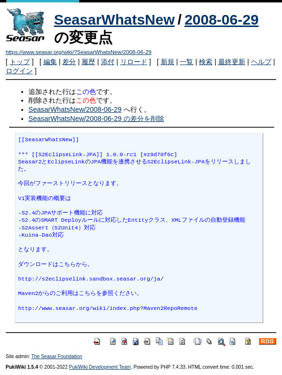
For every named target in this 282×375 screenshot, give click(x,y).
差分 (69, 62)
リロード (133, 62)
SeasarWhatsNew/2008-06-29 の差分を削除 (96, 118)
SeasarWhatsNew (114, 19)
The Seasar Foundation (56, 356)
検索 (205, 62)
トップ (20, 62)
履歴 (88, 62)
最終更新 (231, 62)
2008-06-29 (221, 19)
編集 (50, 62)
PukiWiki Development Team (100, 367)
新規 (167, 62)
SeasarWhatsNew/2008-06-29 (75, 109)
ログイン (19, 71)
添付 (107, 62)
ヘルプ (261, 62)
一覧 (186, 62)
